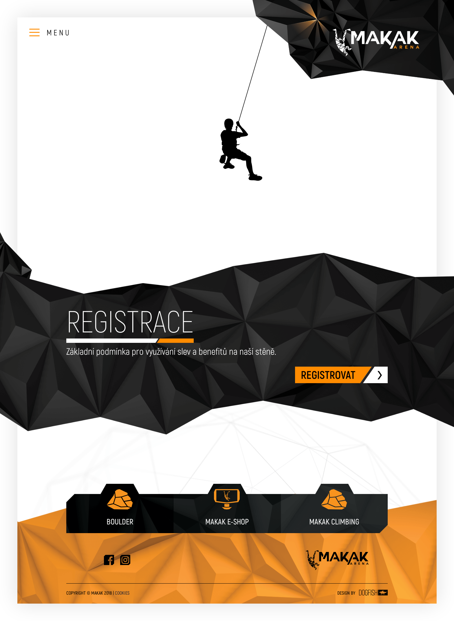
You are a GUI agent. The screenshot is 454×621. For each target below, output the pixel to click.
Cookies (122, 593)
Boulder (120, 507)
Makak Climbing (334, 507)
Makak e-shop (227, 507)
